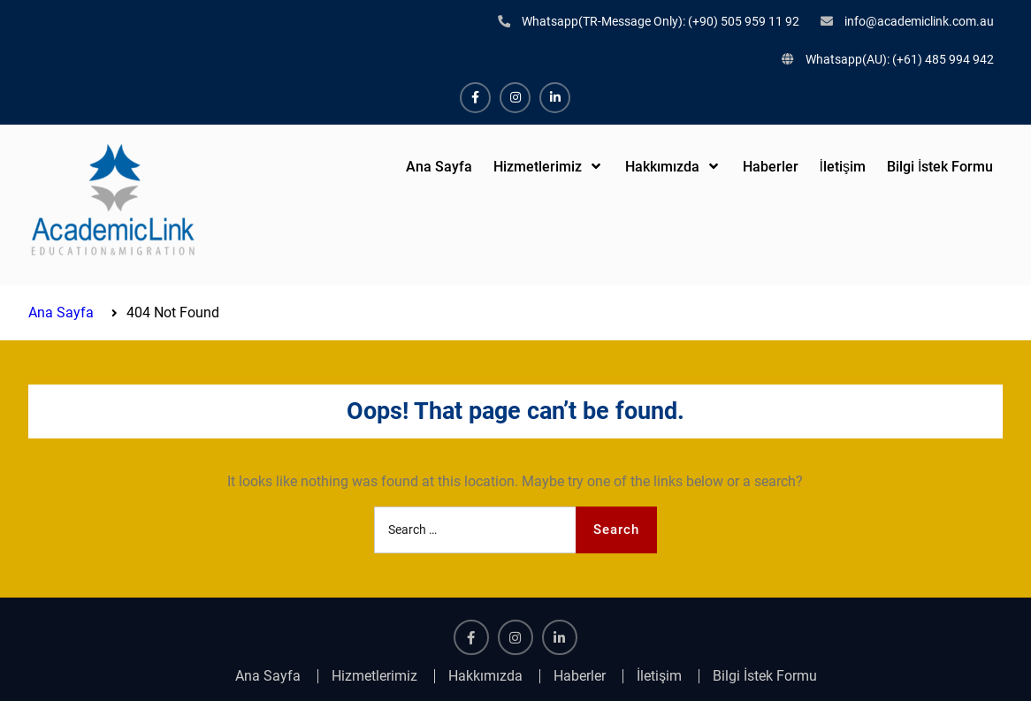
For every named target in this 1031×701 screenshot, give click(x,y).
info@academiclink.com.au (919, 21)
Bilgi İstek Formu (940, 166)
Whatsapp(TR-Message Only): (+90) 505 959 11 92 (660, 21)
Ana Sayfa (439, 166)
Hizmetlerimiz (537, 166)
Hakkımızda (662, 166)
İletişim (843, 166)
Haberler (770, 166)
